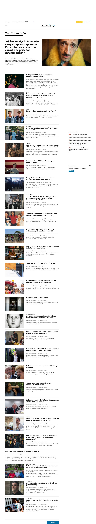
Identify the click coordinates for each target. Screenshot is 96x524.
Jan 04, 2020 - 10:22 (41, 165)
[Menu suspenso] (6, 25)
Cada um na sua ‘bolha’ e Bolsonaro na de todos (42, 501)
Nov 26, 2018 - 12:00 (42, 353)
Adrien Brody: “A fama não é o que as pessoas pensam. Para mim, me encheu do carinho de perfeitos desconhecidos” (22, 47)
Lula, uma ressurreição (77, 139)
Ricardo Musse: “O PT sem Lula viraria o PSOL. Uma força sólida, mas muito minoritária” (41, 437)
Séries (27, 92)
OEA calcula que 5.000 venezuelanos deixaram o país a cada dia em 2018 (40, 230)
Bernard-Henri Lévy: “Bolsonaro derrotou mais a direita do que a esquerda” (42, 349)
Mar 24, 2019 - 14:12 (41, 218)
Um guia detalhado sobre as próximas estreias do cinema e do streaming (40, 179)
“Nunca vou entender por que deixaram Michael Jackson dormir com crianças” (41, 214)
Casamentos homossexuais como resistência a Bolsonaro (38, 384)
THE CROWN (28, 126)
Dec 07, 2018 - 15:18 (42, 320)
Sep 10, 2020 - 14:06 (41, 149)
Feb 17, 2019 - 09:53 (40, 266)
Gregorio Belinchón (30, 182)
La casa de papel (29, 194)
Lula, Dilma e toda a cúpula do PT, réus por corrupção (42, 367)
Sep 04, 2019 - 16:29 (47, 182)
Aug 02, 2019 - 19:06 (41, 202)
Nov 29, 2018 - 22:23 (42, 336)
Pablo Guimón (29, 233)
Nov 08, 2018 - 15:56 (42, 423)
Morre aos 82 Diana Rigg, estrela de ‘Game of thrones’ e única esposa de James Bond (42, 146)
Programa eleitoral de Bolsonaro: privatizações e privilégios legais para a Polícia (79, 149)
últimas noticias (73, 132)
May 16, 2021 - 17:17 (40, 100)
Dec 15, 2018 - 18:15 (42, 285)
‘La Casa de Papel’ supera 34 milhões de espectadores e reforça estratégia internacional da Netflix (41, 198)
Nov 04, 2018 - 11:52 (42, 441)
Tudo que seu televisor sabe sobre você (41, 263)
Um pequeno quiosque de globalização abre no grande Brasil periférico (41, 281)
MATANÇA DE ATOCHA (30, 314)
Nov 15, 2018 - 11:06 (42, 404)
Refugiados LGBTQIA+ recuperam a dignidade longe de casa (39, 75)
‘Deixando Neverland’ (30, 211)
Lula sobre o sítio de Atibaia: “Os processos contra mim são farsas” (42, 401)
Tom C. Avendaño (15, 33)
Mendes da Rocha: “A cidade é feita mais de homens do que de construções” (42, 419)
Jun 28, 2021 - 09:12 (54, 79)
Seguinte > (53, 522)
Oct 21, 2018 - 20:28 (42, 504)
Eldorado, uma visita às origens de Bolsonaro (22, 451)
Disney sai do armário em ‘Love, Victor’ (41, 111)
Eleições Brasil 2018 (30, 464)
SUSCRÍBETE (79, 21)
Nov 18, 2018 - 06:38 (42, 387)
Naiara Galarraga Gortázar (40, 470)
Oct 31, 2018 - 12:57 (17, 454)
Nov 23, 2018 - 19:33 (42, 370)
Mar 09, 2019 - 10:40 (52, 233)
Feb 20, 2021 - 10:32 (41, 114)
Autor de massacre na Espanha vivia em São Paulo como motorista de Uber (41, 317)
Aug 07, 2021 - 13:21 (19, 56)
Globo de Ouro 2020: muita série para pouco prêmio (40, 161)
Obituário (28, 143)
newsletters (72, 165)
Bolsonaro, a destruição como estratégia (78, 135)
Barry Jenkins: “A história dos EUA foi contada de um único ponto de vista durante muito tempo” (40, 95)
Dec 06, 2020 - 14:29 (41, 132)
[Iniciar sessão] (87, 22)
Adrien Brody (8, 39)
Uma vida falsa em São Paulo (37, 297)
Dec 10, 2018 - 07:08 (42, 300)
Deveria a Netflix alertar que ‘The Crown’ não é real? (42, 129)
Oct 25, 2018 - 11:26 (42, 487)
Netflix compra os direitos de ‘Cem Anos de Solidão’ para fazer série (42, 247)
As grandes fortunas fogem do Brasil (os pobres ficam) (41, 484)
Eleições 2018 (29, 481)
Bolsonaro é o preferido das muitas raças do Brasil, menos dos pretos (42, 467)
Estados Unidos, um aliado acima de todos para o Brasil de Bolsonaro (42, 332)
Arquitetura (29, 416)
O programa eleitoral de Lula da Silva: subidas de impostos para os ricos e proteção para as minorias (80, 143)
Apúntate (71, 170)
